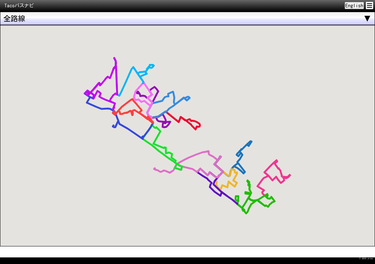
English (354, 5)
